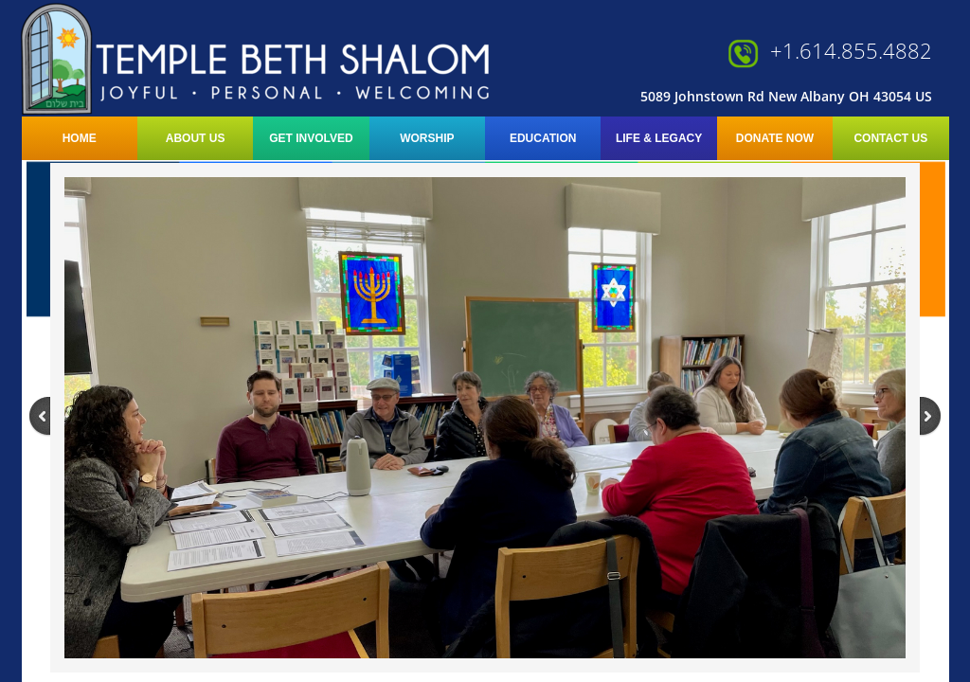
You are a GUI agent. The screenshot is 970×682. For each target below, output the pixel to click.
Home (80, 138)
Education (543, 138)
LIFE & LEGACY (659, 138)
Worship (427, 138)
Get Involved (310, 138)
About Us (195, 138)
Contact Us (890, 138)
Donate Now (775, 138)
